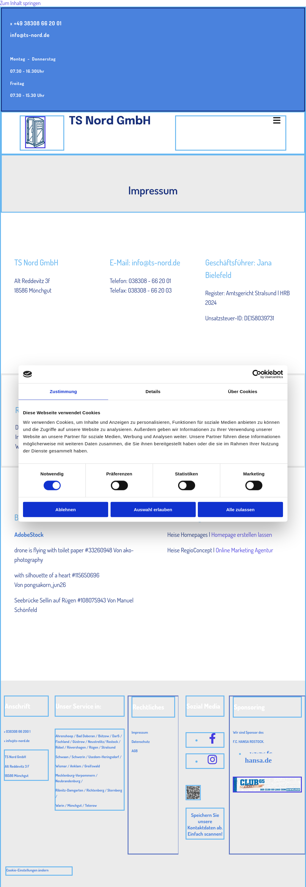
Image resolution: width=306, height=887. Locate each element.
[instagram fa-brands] (212, 759)
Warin (60, 805)
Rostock (112, 741)
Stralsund (108, 747)
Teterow (91, 805)
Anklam (75, 766)
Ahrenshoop (64, 736)
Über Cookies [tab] (242, 391)
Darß (116, 736)
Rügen (93, 747)
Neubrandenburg (68, 781)
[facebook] (212, 738)
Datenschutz (140, 741)
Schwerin (78, 757)
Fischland (62, 741)
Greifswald (92, 766)
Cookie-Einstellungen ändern (27, 870)
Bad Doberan (85, 736)
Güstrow (79, 741)
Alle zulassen (240, 509)
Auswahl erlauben (153, 509)
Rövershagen (76, 747)
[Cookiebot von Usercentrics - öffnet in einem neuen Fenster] (257, 374)
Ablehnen (65, 509)
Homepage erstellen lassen (241, 534)
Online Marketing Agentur (244, 550)
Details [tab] (153, 391)
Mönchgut (75, 805)
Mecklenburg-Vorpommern (75, 775)
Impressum (139, 732)
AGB (134, 751)
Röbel (60, 747)
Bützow (103, 736)
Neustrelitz (96, 741)
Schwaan (62, 757)
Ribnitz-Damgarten (69, 790)
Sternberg (114, 790)
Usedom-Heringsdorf (103, 757)
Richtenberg (95, 790)
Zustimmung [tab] (63, 391)
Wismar (61, 766)
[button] (231, 120)
